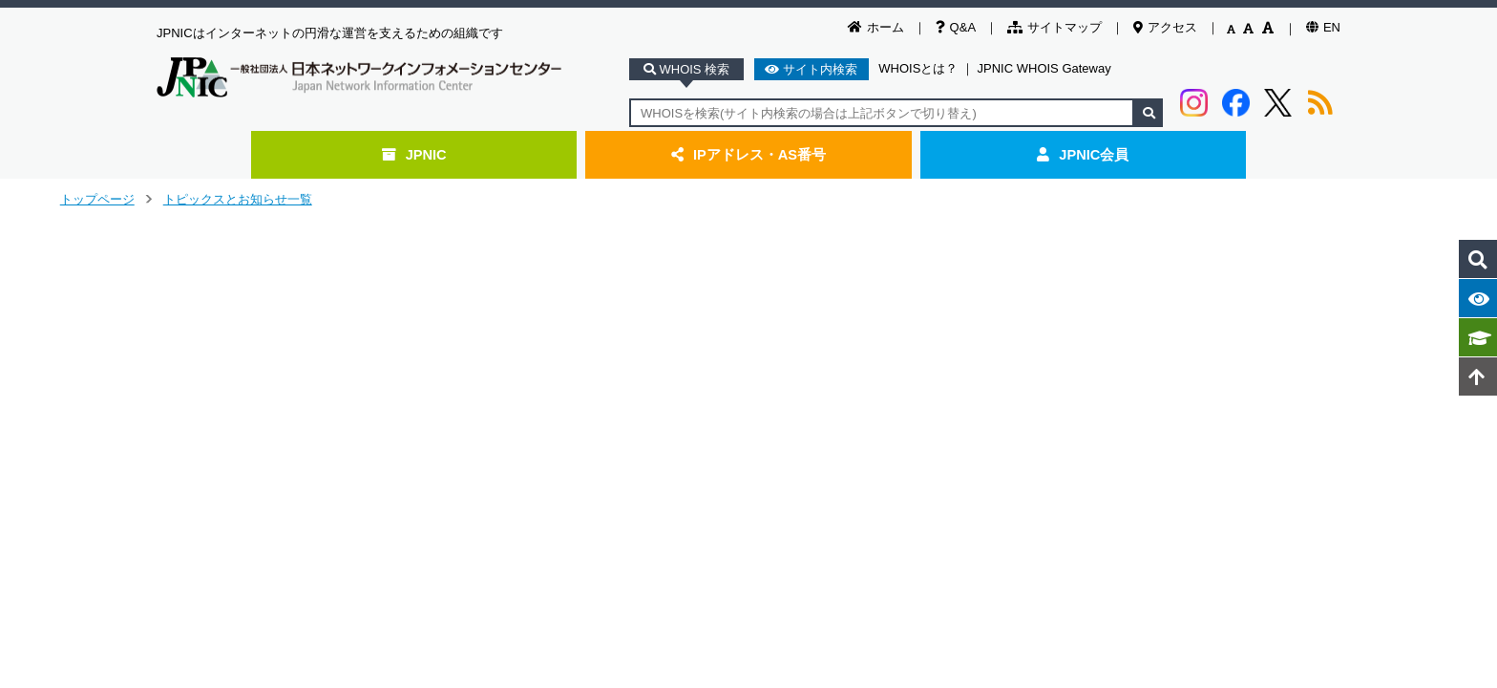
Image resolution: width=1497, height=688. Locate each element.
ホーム (876, 27)
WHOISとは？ (918, 68)
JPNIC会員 (1082, 154)
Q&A (956, 27)
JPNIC (414, 154)
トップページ (97, 199)
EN (1323, 27)
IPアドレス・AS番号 (748, 154)
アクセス (1165, 27)
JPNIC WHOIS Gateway (1044, 68)
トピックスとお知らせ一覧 (237, 199)
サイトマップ (1054, 27)
